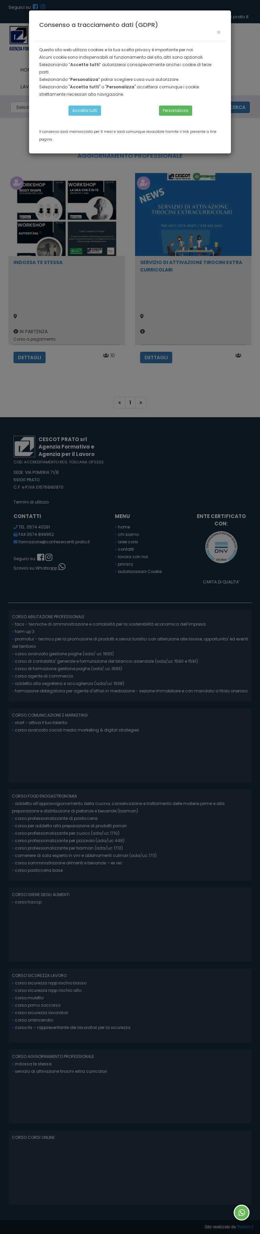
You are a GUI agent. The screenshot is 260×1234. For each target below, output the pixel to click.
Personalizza (175, 110)
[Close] (218, 32)
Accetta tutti (84, 110)
